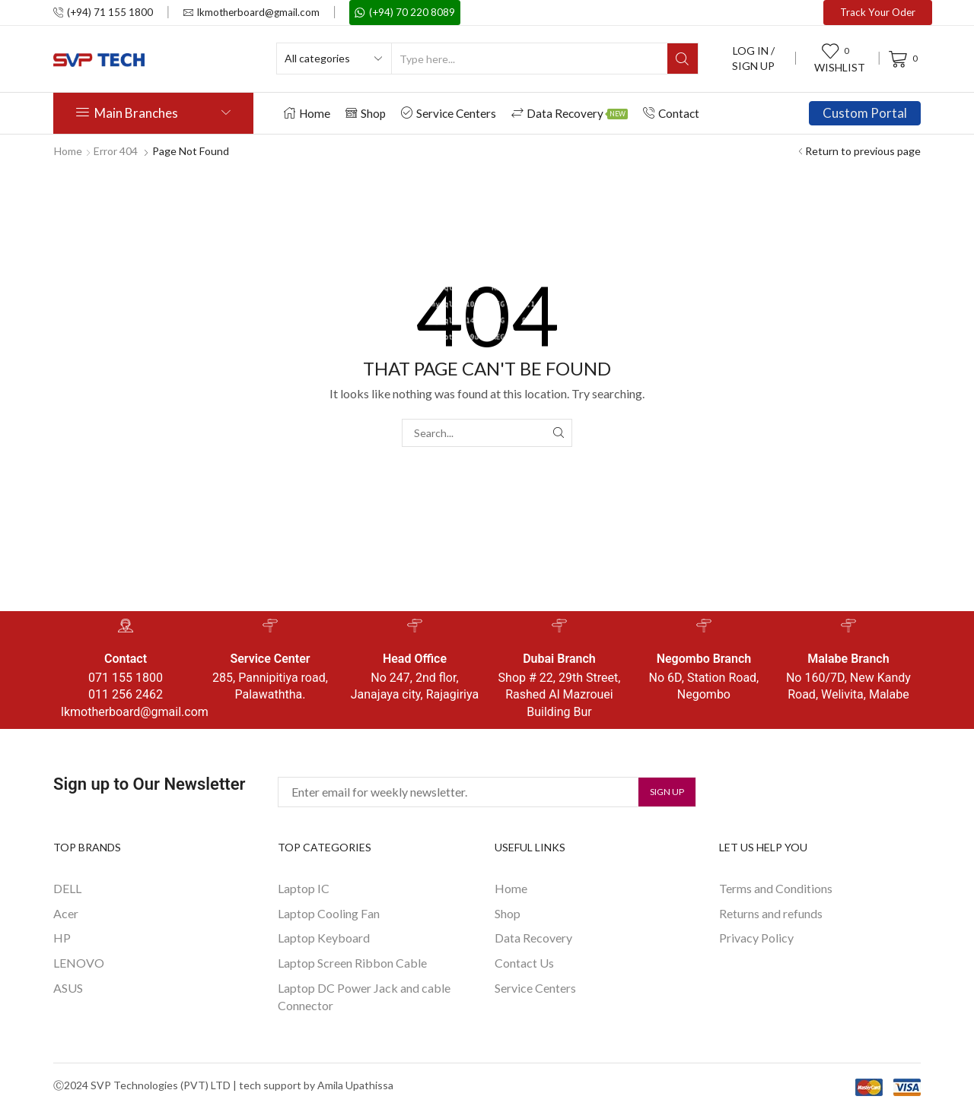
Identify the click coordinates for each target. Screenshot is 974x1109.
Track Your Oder (877, 12)
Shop (365, 113)
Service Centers (448, 113)
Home (307, 113)
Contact (671, 113)
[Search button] (682, 58)
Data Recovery (569, 113)
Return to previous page (863, 150)
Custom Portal (865, 113)
